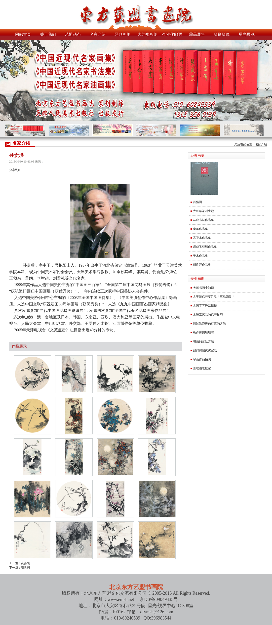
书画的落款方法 (203, 341)
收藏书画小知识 (203, 288)
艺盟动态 (73, 34)
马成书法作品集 (203, 220)
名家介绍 (98, 34)
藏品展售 (197, 34)
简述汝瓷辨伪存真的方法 (209, 323)
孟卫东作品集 (202, 238)
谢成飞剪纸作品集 (205, 247)
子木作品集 (200, 255)
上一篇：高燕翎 (19, 563)
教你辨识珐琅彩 (203, 332)
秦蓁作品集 (200, 229)
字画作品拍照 (202, 359)
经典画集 (122, 34)
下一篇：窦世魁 (19, 567)
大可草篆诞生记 (203, 211)
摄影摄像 (222, 34)
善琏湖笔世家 (202, 368)
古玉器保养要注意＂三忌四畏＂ (214, 296)
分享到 (13, 170)
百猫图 (197, 202)
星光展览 (247, 34)
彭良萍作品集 (202, 264)
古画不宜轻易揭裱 (205, 305)
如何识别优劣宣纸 (205, 350)
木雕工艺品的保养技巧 (208, 314)
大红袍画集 (147, 34)
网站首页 (23, 34)
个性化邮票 (172, 34)
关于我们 (48, 34)
